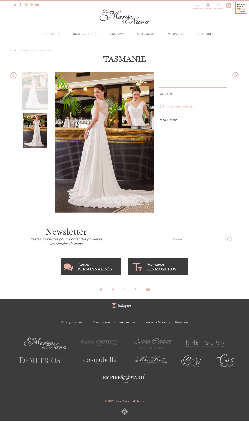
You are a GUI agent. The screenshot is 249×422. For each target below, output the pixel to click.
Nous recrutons (128, 323)
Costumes (117, 34)
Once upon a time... (70, 323)
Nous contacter (101, 323)
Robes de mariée (46, 34)
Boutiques (206, 34)
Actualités (177, 34)
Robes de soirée (84, 34)
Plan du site (183, 323)
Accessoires (146, 34)
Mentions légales (157, 323)
